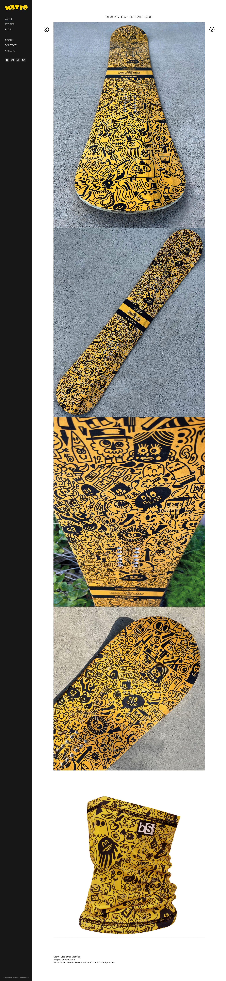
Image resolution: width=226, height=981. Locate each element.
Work (9, 19)
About (9, 40)
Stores (9, 24)
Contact (11, 45)
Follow (10, 50)
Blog (8, 29)
